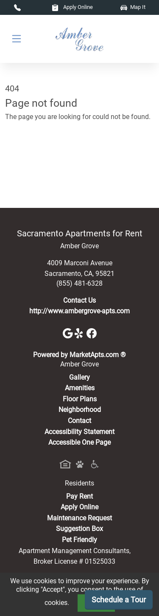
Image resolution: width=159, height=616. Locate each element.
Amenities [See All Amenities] (80, 388)
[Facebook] (91, 333)
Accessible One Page (79, 442)
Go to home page (30, 154)
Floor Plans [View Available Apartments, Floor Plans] (80, 399)
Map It (132, 7)
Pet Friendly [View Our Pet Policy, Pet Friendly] (79, 540)
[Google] (69, 333)
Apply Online (72, 7)
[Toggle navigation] (16, 38)
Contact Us (79, 300)
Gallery (79, 377)
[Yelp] (80, 333)
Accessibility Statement (79, 432)
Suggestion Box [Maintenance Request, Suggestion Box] (79, 529)
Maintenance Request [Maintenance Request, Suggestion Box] (79, 518)
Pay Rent (79, 496)
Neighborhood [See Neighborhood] (80, 410)
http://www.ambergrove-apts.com (79, 311)
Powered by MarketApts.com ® (79, 355)
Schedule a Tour (119, 599)
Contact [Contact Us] (79, 421)
